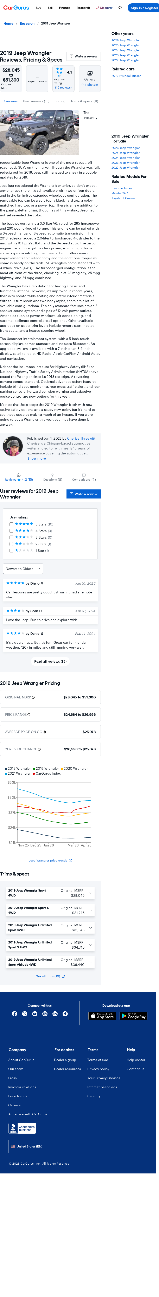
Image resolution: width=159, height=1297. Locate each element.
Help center (136, 1060)
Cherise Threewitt (81, 438)
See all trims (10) (50, 976)
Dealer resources (67, 1069)
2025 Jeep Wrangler (126, 45)
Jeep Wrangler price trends (50, 860)
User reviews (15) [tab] (36, 101)
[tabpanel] (50, 578)
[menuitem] (38, 7)
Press (12, 1078)
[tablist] (50, 101)
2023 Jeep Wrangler (126, 55)
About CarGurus (21, 1060)
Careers (14, 1105)
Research (27, 23)
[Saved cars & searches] (120, 8)
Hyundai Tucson (123, 188)
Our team (16, 1069)
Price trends (17, 1096)
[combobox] (27, 1146)
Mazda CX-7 (120, 193)
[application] (50, 807)
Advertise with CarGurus (28, 1114)
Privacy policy (98, 1069)
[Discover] (104, 7)
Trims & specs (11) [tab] (84, 101)
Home (8, 23)
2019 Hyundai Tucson (126, 75)
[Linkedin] (55, 1015)
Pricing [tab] (60, 101)
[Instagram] (44, 1015)
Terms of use (97, 1060)
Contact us (136, 1069)
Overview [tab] (10, 101)
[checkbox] (11, 524)
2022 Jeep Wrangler (126, 60)
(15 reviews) (63, 87)
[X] (24, 1015)
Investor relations (22, 1087)
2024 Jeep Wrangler (126, 50)
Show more (36, 458)
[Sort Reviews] (23, 569)
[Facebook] (14, 1015)
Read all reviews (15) (50, 661)
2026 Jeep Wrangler (126, 40)
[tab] (19, 477)
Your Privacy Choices (103, 1078)
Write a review (83, 56)
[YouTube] (34, 1015)
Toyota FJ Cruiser (123, 198)
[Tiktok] (65, 1015)
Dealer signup (65, 1060)
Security (94, 1096)
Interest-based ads (102, 1087)
